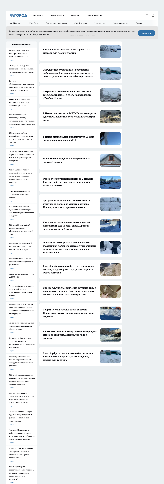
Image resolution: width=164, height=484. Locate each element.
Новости (75, 15)
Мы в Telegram (80, 23)
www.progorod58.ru (24, 412)
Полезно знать (92, 392)
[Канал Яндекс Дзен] (128, 396)
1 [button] (60, 373)
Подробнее (68, 464)
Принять (146, 33)
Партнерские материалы (56, 23)
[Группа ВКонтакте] (110, 396)
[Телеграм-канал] (122, 396)
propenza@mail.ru (37, 419)
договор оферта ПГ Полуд (15, 456)
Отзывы (139, 23)
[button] (104, 373)
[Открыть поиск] (147, 15)
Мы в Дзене (34, 23)
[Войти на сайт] (153, 15)
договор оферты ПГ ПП (14, 459)
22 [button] (99, 373)
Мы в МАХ (38, 15)
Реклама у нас (100, 23)
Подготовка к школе (74, 392)
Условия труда (41, 406)
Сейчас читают (57, 15)
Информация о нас (121, 23)
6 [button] (88, 373)
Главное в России (94, 15)
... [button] (94, 373)
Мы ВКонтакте (16, 23)
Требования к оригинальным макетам (18, 406)
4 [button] (77, 373)
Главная (68, 406)
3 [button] (71, 373)
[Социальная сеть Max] (133, 396)
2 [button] (66, 373)
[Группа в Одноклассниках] (116, 396)
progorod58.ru (42, 435)
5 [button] (82, 373)
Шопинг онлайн (11, 392)
